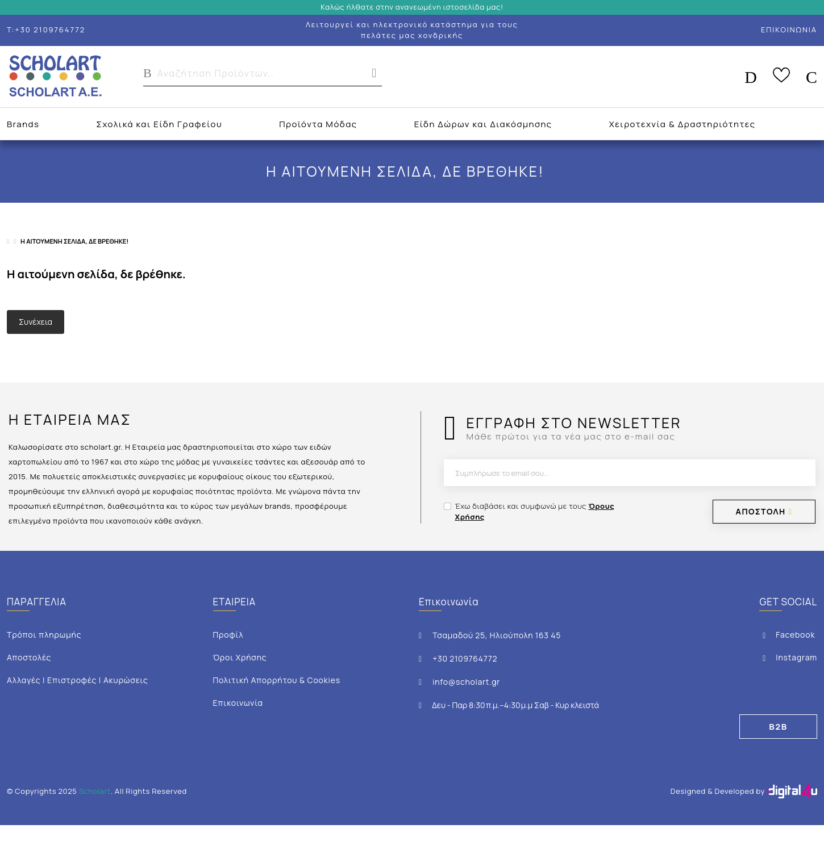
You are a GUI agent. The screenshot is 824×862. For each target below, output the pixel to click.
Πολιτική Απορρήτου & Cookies (276, 680)
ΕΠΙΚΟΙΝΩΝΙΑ (789, 29)
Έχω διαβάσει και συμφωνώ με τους (535, 511)
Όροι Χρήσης (240, 657)
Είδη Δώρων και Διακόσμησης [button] (483, 124)
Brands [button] (23, 124)
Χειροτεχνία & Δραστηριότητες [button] (682, 124)
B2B (778, 727)
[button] (262, 76)
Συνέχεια (35, 321)
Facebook (787, 634)
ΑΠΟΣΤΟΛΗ (764, 511)
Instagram (788, 657)
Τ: (46, 29)
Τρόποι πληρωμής (44, 634)
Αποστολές (29, 657)
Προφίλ (228, 634)
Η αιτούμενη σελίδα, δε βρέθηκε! (74, 241)
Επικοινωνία (238, 702)
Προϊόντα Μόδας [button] (318, 124)
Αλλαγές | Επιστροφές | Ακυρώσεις (77, 680)
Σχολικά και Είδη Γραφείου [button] (159, 124)
